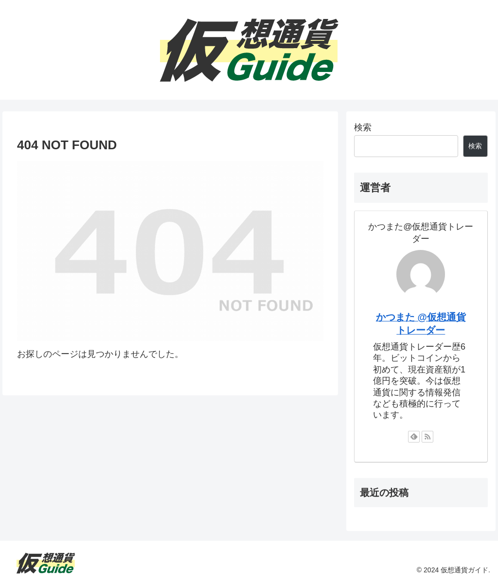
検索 (363, 127)
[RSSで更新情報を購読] (427, 436)
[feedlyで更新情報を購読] (414, 436)
